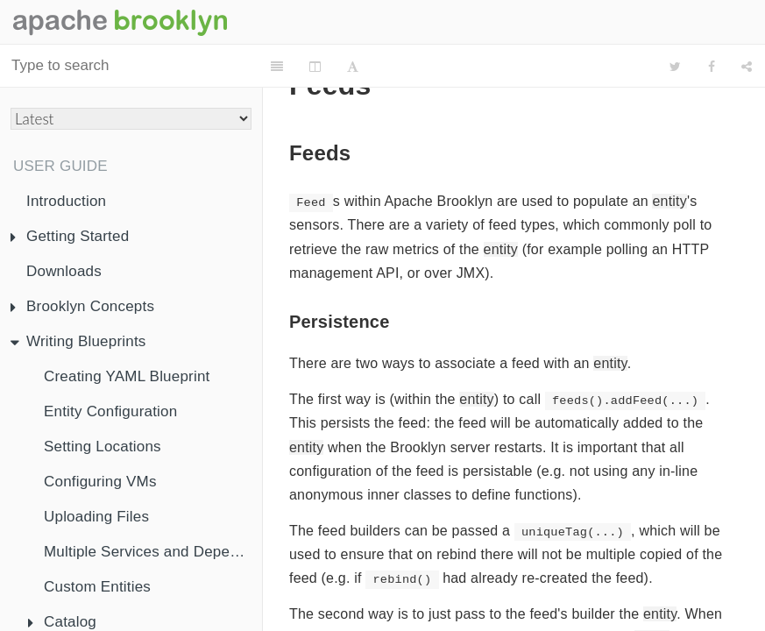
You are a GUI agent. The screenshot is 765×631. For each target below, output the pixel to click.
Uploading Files (96, 516)
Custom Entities (97, 586)
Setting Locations (102, 446)
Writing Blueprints (78, 341)
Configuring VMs (100, 481)
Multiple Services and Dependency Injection (153, 551)
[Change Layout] (320, 67)
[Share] (746, 67)
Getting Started (70, 236)
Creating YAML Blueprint (127, 376)
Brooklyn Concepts (82, 306)
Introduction (66, 201)
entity (669, 201)
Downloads (64, 271)
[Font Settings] (358, 67)
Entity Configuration (110, 411)
